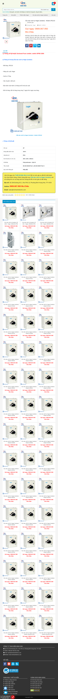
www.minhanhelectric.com (15, 654)
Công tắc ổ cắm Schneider (10, 693)
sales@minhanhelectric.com (14, 652)
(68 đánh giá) (30, 22)
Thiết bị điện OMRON (9, 683)
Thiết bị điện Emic (8, 687)
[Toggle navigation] (3, 3)
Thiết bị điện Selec (8, 685)
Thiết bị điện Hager (8, 681)
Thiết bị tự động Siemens (10, 679)
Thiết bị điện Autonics (9, 689)
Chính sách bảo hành (36, 683)
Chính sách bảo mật (36, 687)
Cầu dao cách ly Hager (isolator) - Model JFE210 (29, 135)
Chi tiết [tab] (5, 51)
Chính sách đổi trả (36, 685)
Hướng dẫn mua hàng (36, 681)
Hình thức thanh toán (36, 679)
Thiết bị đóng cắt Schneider (10, 691)
